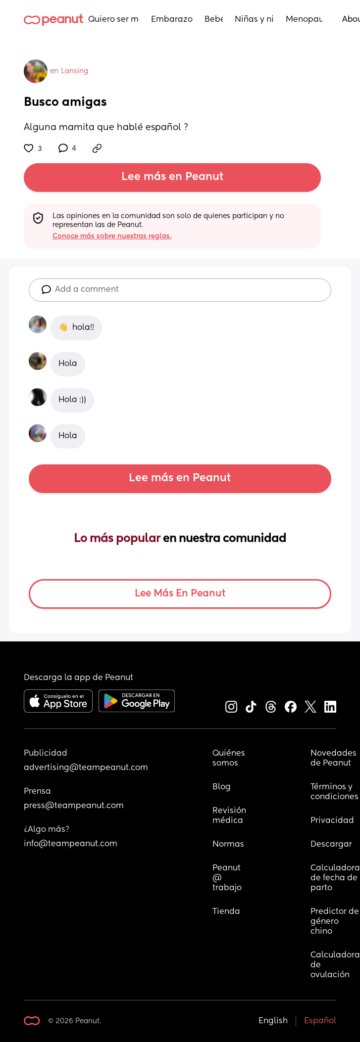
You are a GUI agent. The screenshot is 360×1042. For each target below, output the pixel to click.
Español (320, 1021)
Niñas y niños (254, 20)
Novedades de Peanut (334, 759)
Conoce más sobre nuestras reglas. (111, 236)
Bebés (214, 20)
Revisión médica (229, 816)
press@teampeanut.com (74, 806)
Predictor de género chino (335, 922)
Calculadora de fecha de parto (335, 878)
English (273, 1021)
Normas (228, 845)
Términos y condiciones (334, 792)
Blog (221, 787)
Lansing (74, 71)
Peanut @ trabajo (227, 878)
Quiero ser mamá (113, 20)
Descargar (331, 845)
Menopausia (304, 20)
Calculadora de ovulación (335, 965)
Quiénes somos (229, 759)
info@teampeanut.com (70, 844)
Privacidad (332, 821)
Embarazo (172, 20)
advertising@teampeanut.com (86, 768)
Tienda (226, 912)
